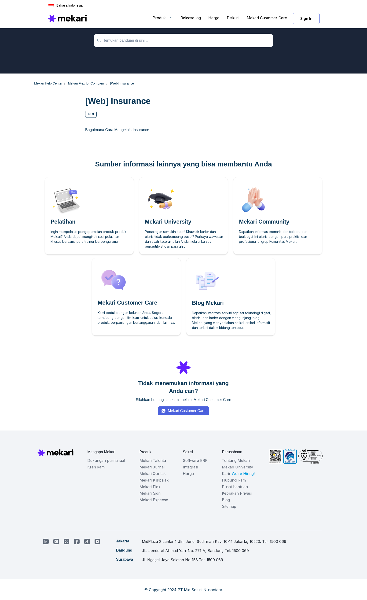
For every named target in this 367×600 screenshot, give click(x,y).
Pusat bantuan (235, 486)
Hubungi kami (234, 480)
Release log (190, 17)
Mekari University (237, 467)
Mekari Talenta (152, 460)
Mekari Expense (153, 499)
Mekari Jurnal (152, 467)
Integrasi (190, 467)
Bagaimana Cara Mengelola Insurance (117, 130)
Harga (213, 17)
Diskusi (233, 17)
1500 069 (278, 541)
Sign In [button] (306, 18)
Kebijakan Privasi (237, 493)
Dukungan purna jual (106, 460)
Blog (226, 499)
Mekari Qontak (152, 473)
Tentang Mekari (236, 460)
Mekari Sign (150, 493)
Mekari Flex (149, 486)
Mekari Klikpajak (154, 480)
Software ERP (195, 460)
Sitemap (229, 506)
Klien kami (96, 467)
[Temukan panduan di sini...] (183, 40)
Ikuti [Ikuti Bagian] (91, 114)
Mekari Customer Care (267, 17)
